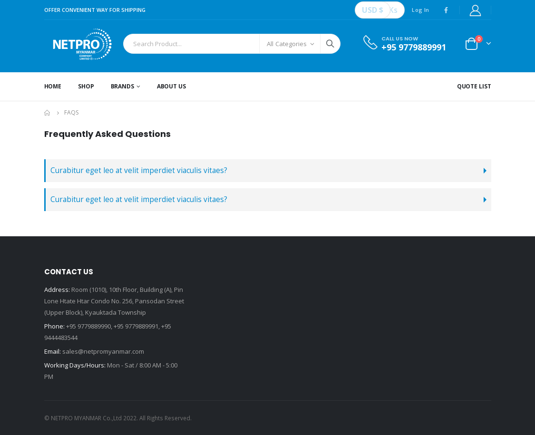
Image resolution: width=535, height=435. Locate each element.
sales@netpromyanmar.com (103, 351)
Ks (393, 10)
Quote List (474, 86)
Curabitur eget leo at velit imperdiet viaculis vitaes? (138, 170)
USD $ (372, 10)
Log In (420, 9)
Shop (86, 86)
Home (53, 86)
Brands (122, 86)
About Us (171, 86)
